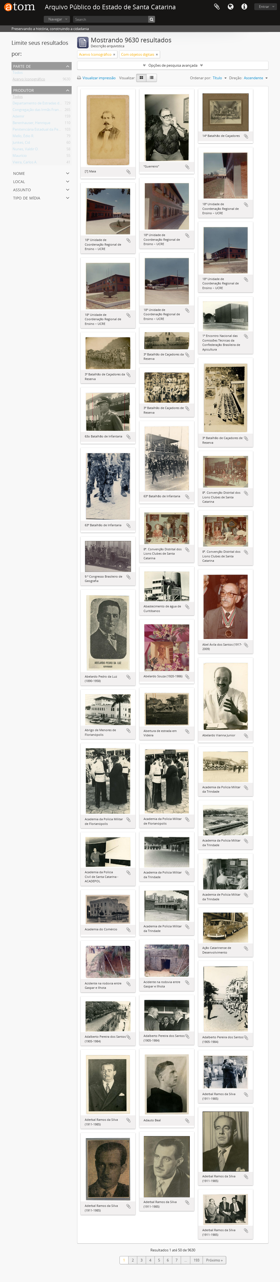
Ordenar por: (200, 77)
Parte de (22, 65)
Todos (18, 73)
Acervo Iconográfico (29, 80)
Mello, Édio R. (23, 136)
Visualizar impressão (96, 77)
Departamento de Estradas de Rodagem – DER (50, 104)
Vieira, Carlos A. (25, 163)
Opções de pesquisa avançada (172, 65)
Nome (19, 173)
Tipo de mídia (26, 197)
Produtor (23, 89)
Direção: (235, 77)
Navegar (55, 19)
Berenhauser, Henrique (31, 123)
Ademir (18, 117)
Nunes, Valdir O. (26, 150)
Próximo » (214, 1260)
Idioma (230, 7)
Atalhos (244, 7)
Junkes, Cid (21, 143)
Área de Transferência (217, 7)
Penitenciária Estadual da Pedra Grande (45, 130)
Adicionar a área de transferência (128, 172)
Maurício (20, 156)
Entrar (264, 6)
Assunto (22, 189)
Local (19, 181)
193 (196, 1260)
